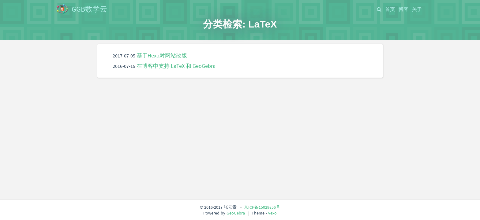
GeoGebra (236, 213)
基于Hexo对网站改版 (162, 55)
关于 (417, 9)
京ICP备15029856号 (262, 207)
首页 (390, 9)
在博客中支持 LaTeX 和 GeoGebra (176, 66)
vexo (272, 213)
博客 (403, 9)
